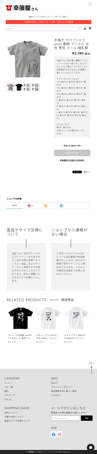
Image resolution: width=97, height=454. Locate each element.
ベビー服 (8, 387)
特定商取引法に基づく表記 (64, 391)
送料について (10, 412)
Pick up (7, 399)
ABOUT (54, 383)
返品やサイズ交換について (17, 421)
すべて (14, 205)
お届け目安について (14, 416)
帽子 (6, 391)
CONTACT (55, 395)
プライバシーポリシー (61, 387)
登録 (86, 418)
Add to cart (72, 153)
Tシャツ (8, 383)
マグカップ (9, 395)
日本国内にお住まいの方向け (72, 160)
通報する (87, 172)
